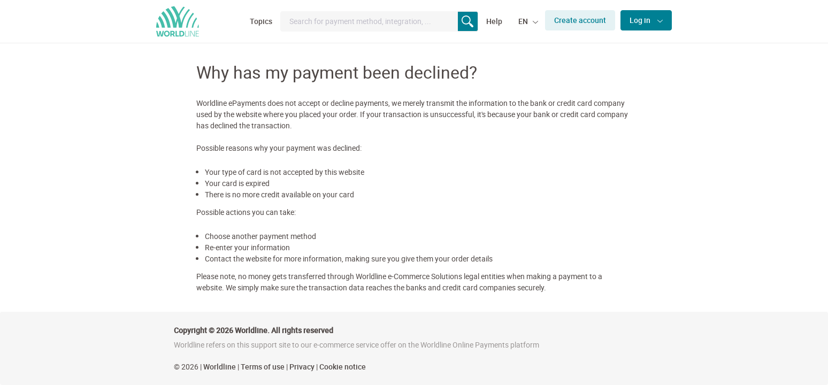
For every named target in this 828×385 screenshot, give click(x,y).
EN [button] (524, 21)
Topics (261, 21)
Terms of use (263, 366)
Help (494, 21)
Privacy (302, 366)
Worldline (219, 366)
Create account (580, 20)
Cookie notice (342, 366)
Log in (641, 20)
